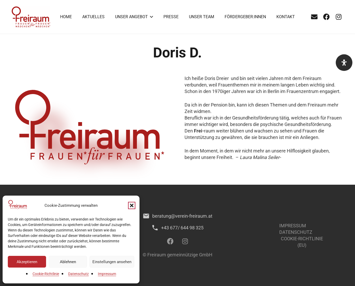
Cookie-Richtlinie (46, 274)
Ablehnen (68, 262)
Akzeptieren (27, 262)
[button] (131, 205)
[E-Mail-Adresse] (314, 17)
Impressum (107, 274)
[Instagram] (338, 17)
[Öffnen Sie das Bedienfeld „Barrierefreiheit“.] (344, 62)
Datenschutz (78, 274)
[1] (31, 16)
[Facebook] (326, 17)
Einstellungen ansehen (111, 262)
